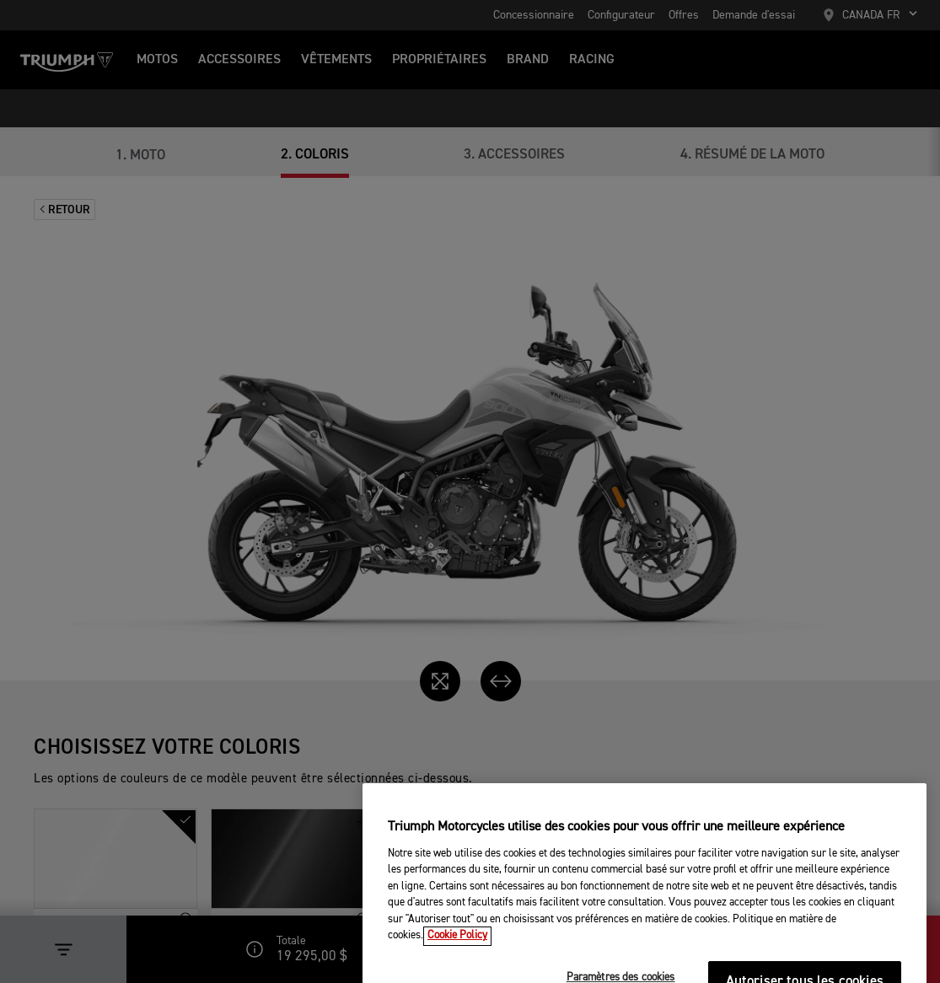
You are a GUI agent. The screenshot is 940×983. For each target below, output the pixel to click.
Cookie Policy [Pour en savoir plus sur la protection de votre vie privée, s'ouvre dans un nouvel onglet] (457, 954)
